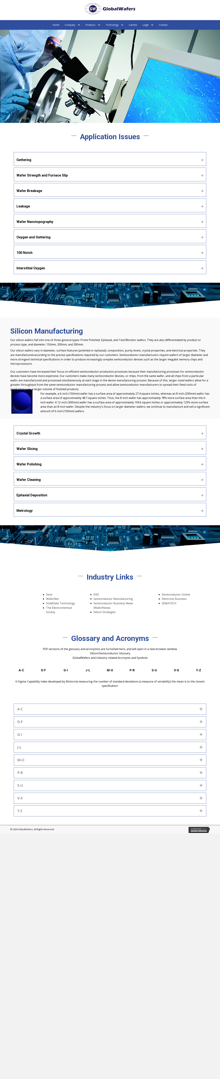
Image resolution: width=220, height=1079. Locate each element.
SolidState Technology (60, 603)
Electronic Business (174, 599)
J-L (87, 670)
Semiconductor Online (176, 594)
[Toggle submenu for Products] (99, 25)
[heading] (107, 159)
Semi (49, 594)
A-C (21, 670)
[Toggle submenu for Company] (78, 25)
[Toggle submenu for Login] (152, 25)
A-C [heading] (20, 709)
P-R (132, 670)
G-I (66, 670)
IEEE (96, 594)
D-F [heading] (20, 721)
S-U (154, 670)
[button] (202, 160)
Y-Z (198, 670)
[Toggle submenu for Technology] (122, 25)
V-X (176, 670)
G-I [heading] (19, 734)
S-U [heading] (20, 785)
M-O (110, 670)
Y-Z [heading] (19, 810)
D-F (43, 670)
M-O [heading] (20, 760)
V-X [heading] (20, 798)
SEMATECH (169, 603)
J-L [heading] (19, 747)
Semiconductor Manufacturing (113, 599)
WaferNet (52, 599)
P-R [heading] (20, 772)
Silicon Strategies (105, 612)
